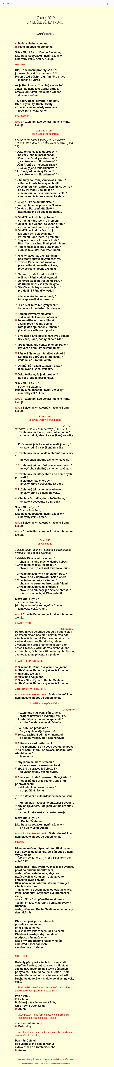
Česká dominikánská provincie (57, 1064)
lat (8, 3)
